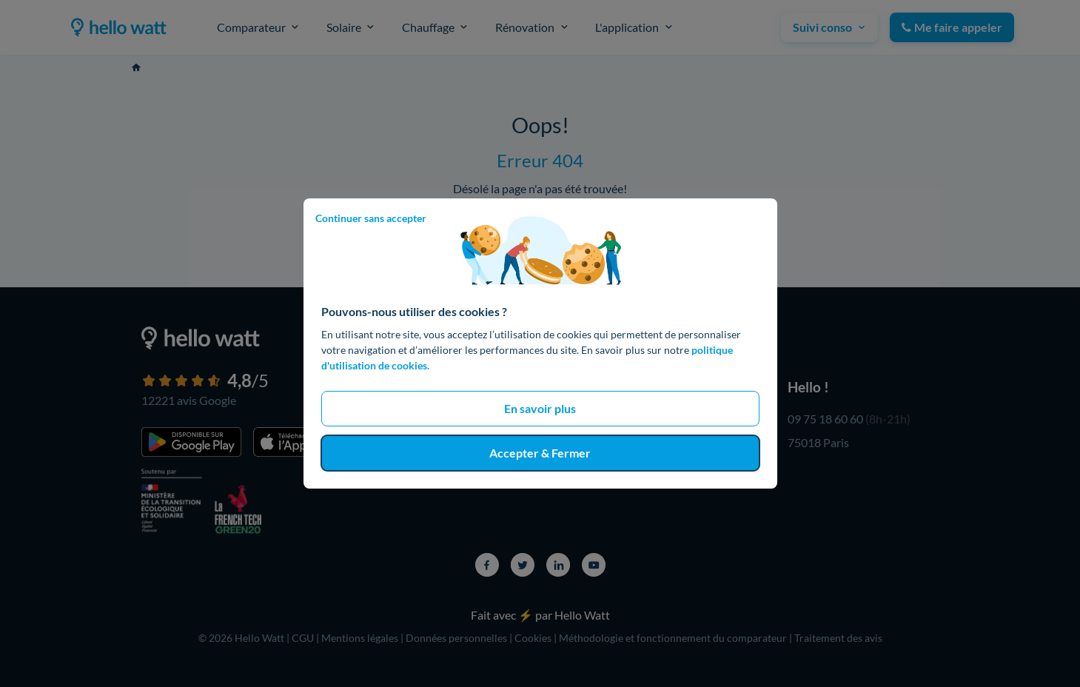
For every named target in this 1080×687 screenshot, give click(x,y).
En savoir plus (540, 408)
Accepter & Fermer (540, 453)
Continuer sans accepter (370, 218)
